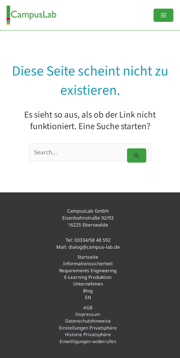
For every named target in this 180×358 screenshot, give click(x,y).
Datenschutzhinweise (88, 321)
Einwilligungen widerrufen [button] (88, 341)
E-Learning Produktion (88, 277)
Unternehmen (88, 284)
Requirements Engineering (87, 270)
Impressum (87, 314)
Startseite (87, 257)
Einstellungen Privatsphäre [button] (88, 328)
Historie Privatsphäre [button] (88, 334)
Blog (88, 290)
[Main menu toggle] (163, 15)
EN (88, 297)
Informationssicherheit (88, 263)
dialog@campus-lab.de (94, 247)
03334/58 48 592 (92, 240)
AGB (88, 307)
